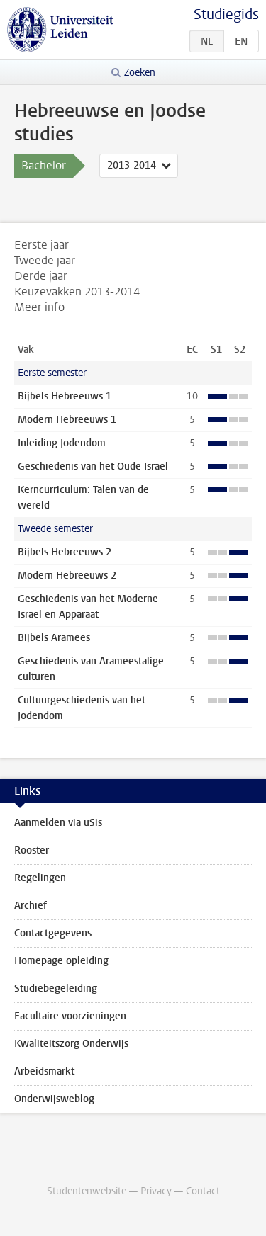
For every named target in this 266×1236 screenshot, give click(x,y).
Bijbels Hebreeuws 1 (64, 396)
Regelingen (40, 878)
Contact (203, 1191)
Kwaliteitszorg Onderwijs (71, 1043)
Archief (30, 905)
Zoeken (139, 72)
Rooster (31, 850)
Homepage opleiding (61, 961)
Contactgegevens (53, 933)
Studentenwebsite (86, 1191)
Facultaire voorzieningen (70, 1016)
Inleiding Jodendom (62, 443)
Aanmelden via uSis (58, 822)
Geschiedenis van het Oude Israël (93, 466)
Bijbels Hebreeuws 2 (64, 552)
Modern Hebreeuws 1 (67, 419)
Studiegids (226, 14)
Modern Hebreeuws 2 (67, 575)
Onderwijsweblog (54, 1099)
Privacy (156, 1191)
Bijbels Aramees (54, 638)
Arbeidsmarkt (44, 1071)
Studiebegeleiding (55, 988)
